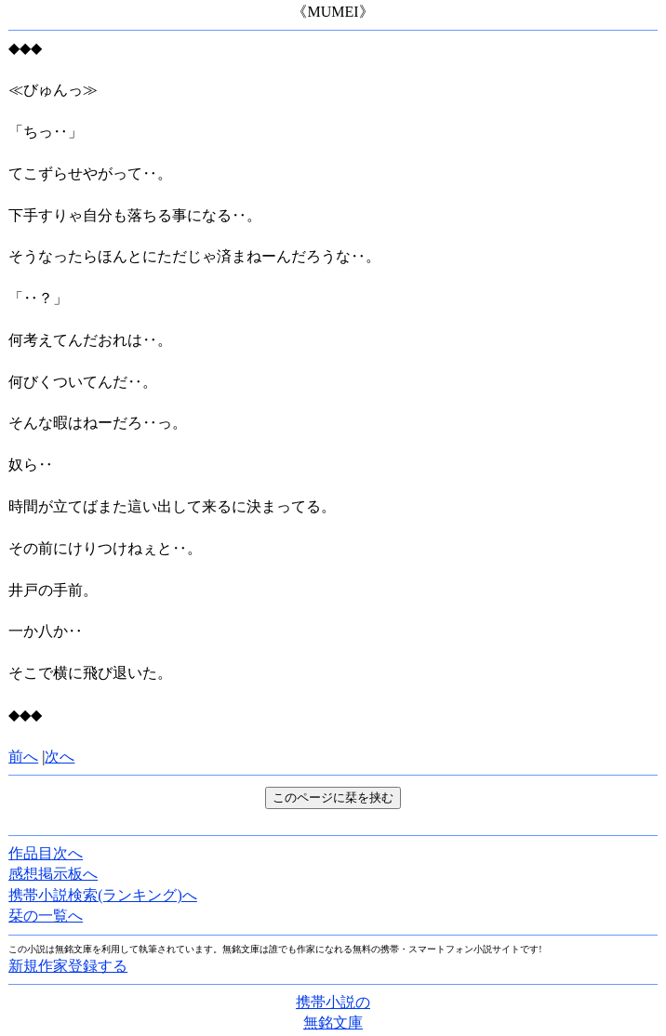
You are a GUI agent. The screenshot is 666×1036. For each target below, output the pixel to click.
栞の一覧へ (45, 915)
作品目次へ (45, 853)
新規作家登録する (67, 966)
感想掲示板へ (53, 874)
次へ (59, 756)
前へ (23, 756)
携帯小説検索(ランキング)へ (102, 895)
